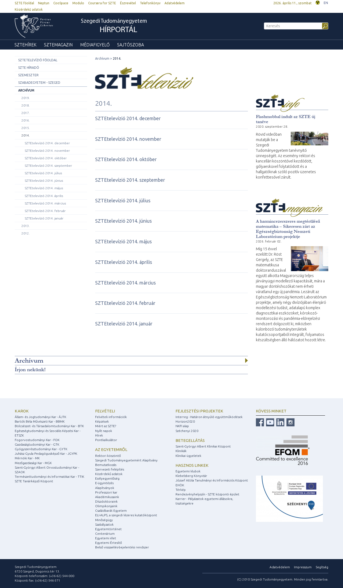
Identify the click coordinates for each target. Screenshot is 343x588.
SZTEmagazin (58, 44)
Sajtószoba (130, 44)
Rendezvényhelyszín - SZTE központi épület (207, 494)
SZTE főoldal (24, 3)
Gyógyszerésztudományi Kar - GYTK (41, 449)
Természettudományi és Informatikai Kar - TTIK (49, 476)
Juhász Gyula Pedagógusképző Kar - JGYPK (46, 453)
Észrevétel (128, 3)
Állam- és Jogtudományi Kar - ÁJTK (40, 417)
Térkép (181, 489)
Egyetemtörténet (108, 529)
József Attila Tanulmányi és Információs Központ (212, 480)
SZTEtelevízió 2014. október (46, 158)
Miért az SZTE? (105, 426)
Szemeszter (28, 75)
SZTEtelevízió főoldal (37, 60)
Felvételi (105, 411)
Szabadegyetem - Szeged (39, 82)
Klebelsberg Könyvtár (191, 475)
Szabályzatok (104, 524)
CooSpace (60, 3)
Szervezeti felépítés (109, 469)
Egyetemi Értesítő (108, 542)
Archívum (26, 90)
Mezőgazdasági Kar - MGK (33, 463)
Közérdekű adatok (29, 9)
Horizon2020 (185, 421)
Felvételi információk (111, 417)
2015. (25, 128)
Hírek (99, 435)
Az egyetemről (111, 449)
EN (326, 3)
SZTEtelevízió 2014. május (44, 188)
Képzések (102, 421)
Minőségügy (104, 520)
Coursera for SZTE (102, 3)
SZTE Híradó (28, 67)
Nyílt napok (103, 431)
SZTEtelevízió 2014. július (43, 173)
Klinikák (181, 451)
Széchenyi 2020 (187, 431)
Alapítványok (104, 488)
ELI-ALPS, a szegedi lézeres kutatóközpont (126, 515)
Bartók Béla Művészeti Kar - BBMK (40, 421)
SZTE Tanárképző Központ (34, 481)
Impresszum (303, 567)
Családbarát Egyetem (111, 510)
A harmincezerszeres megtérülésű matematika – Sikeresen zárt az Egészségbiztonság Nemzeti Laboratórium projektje (288, 229)
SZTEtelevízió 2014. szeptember (48, 165)
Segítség (322, 567)
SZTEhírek (25, 44)
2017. (25, 113)
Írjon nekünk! (30, 370)
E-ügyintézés (104, 483)
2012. (25, 233)
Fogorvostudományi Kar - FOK (37, 440)
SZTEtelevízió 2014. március (45, 203)
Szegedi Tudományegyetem (114, 26)
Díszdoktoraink (106, 501)
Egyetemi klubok (188, 471)
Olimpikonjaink (106, 506)
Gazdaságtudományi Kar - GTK (37, 444)
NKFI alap (182, 426)
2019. (25, 98)
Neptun (43, 3)
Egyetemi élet (105, 538)
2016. (25, 120)
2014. (25, 135)
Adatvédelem (175, 3)
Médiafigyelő (95, 44)
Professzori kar (106, 492)
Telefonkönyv (150, 3)
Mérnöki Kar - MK (27, 458)
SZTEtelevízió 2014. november (47, 150)
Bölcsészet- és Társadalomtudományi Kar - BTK (49, 426)
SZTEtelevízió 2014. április (44, 196)
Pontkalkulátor (106, 440)
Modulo (78, 3)
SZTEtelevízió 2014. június (44, 180)
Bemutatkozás (105, 464)
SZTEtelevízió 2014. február (45, 211)
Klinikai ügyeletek (188, 455)
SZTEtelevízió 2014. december (47, 143)
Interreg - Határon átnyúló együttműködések (209, 417)
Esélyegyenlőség (107, 478)
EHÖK (180, 485)
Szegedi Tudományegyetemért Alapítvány (126, 460)
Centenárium (105, 533)
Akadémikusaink (107, 497)
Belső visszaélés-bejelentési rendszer (122, 547)
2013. (25, 225)
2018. (25, 105)
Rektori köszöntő (108, 455)
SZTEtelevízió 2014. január (44, 218)
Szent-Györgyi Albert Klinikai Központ (203, 446)
